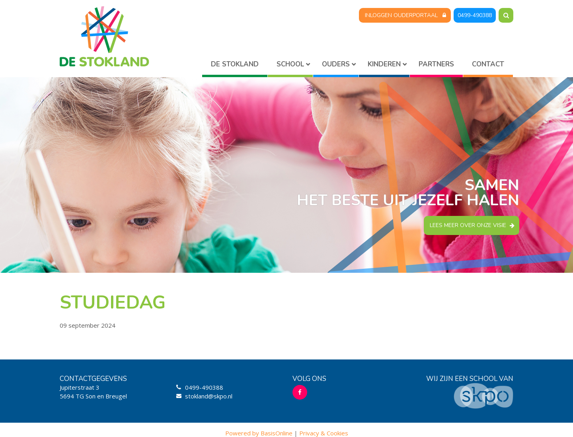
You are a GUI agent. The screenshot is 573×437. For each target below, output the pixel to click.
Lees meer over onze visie (468, 225)
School (290, 64)
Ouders (336, 64)
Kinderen (384, 64)
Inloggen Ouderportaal (401, 15)
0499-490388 (475, 15)
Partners (436, 64)
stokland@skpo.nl (208, 396)
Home (234, 65)
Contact (488, 64)
